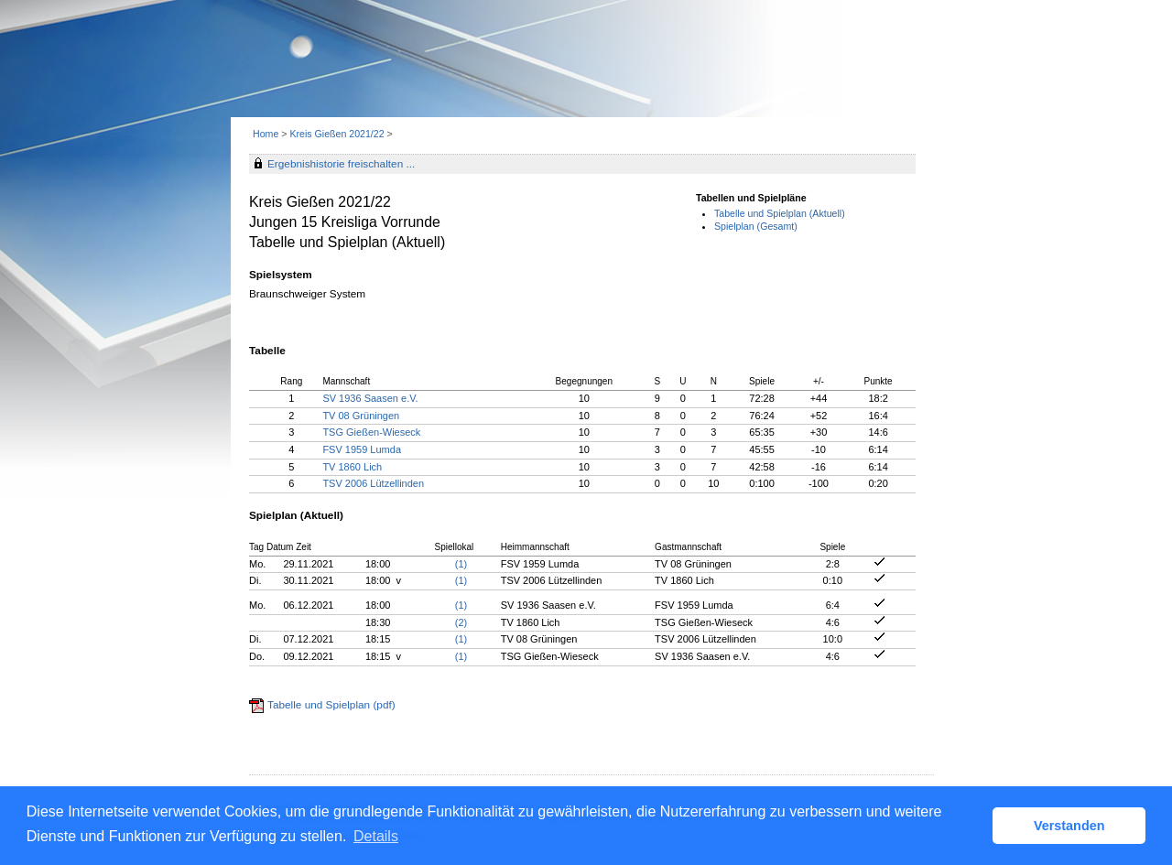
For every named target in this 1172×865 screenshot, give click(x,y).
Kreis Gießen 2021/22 (337, 133)
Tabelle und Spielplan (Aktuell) (779, 213)
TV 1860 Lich (352, 466)
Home (265, 133)
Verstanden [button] (1069, 825)
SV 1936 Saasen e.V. (370, 398)
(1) (461, 563)
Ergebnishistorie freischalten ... (341, 163)
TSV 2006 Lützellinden (373, 483)
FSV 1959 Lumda (361, 449)
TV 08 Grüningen (360, 415)
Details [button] (375, 836)
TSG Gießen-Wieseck (371, 432)
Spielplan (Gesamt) (756, 226)
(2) (461, 622)
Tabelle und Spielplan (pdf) (331, 704)
